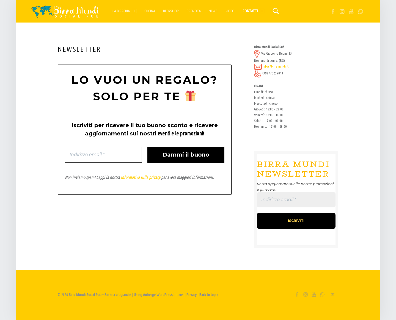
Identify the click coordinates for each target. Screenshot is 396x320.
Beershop (171, 11)
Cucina (149, 11)
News (213, 11)
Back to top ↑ (208, 295)
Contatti (253, 11)
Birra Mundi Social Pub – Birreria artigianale (100, 295)
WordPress (164, 295)
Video (230, 11)
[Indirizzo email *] (103, 155)
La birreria (124, 11)
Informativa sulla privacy (140, 177)
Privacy (191, 295)
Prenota (194, 11)
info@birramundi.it (275, 66)
